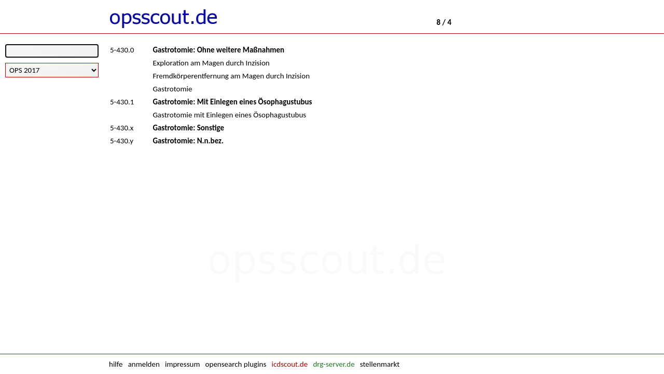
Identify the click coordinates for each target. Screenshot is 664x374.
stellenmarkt (379, 364)
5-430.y (121, 140)
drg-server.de (333, 364)
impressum (182, 364)
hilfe (115, 364)
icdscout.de (290, 364)
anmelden (144, 364)
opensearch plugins (236, 364)
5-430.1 (122, 101)
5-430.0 (122, 50)
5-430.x (121, 127)
